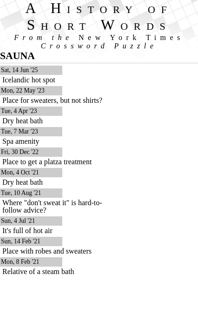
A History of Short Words (99, 16)
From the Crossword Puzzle (99, 42)
